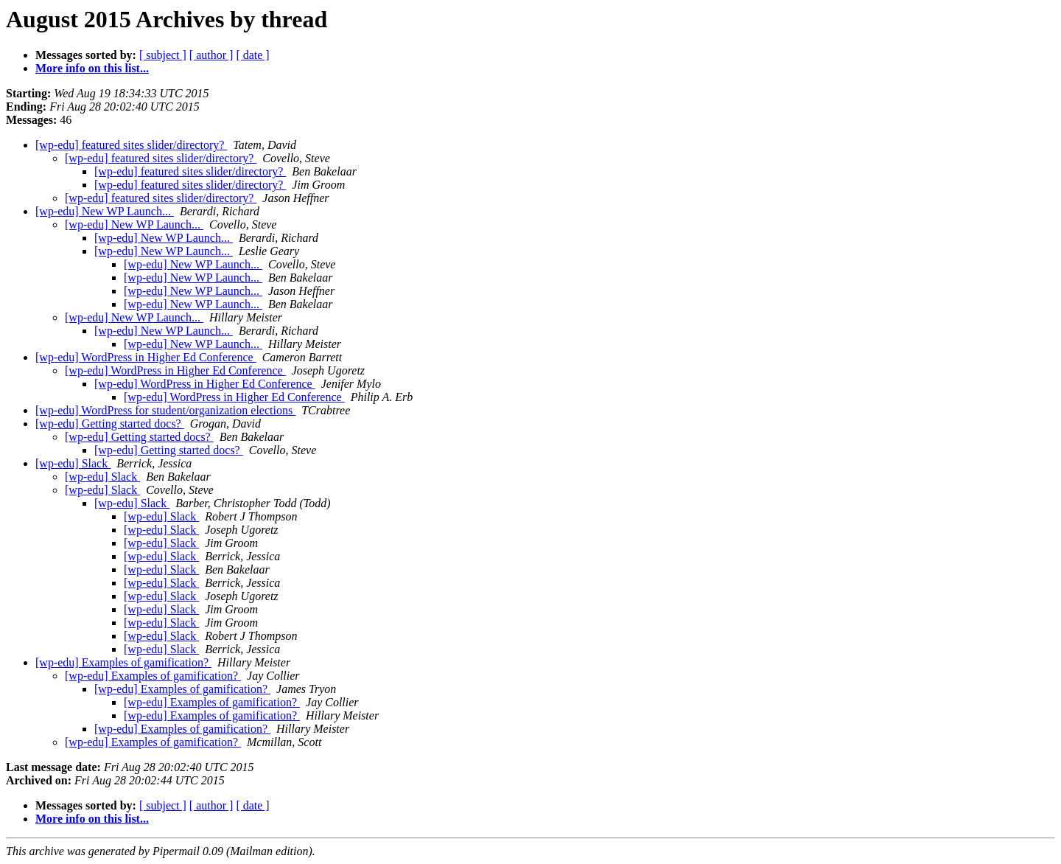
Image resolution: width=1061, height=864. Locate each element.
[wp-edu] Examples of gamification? (123, 662)
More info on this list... (92, 68)
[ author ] (211, 55)
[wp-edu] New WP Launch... (104, 211)
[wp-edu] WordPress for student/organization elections (165, 410)
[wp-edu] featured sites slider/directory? (131, 145)
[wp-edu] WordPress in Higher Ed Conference (145, 357)
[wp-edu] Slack (73, 463)
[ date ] (252, 55)
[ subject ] (162, 55)
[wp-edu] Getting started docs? (109, 423)
